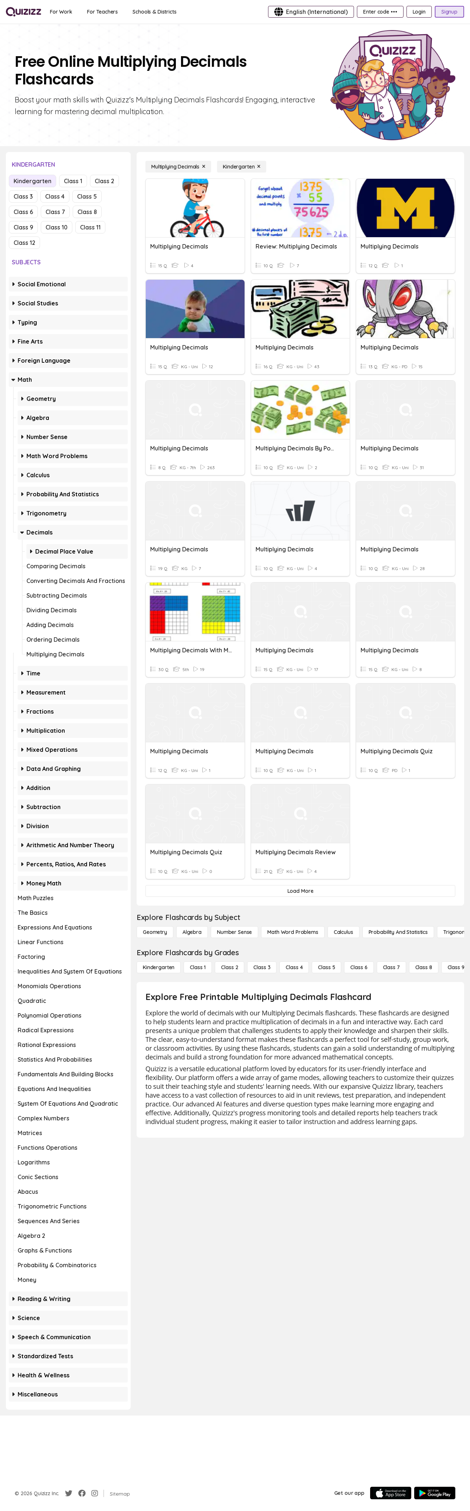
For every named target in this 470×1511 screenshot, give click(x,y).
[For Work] (61, 12)
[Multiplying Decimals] (178, 167)
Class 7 (55, 211)
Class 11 (90, 227)
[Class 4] (294, 967)
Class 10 (57, 227)
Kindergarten (32, 181)
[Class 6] (358, 967)
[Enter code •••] (380, 12)
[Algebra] (192, 932)
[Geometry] (155, 932)
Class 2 (104, 181)
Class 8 (87, 211)
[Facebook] (82, 1493)
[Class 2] (229, 967)
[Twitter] (68, 1493)
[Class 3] (261, 967)
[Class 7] (391, 967)
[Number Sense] (234, 932)
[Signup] (449, 12)
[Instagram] (94, 1493)
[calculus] (343, 932)
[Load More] (300, 891)
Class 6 (23, 211)
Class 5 (87, 196)
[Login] (419, 12)
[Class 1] (198, 967)
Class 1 (73, 181)
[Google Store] (434, 1493)
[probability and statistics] (398, 932)
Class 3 (23, 196)
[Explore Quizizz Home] (23, 12)
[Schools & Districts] (154, 12)
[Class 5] (326, 967)
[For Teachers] (102, 12)
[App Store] (390, 1493)
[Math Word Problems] (292, 932)
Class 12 (24, 242)
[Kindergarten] (241, 167)
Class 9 (23, 227)
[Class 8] (423, 967)
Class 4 (55, 196)
